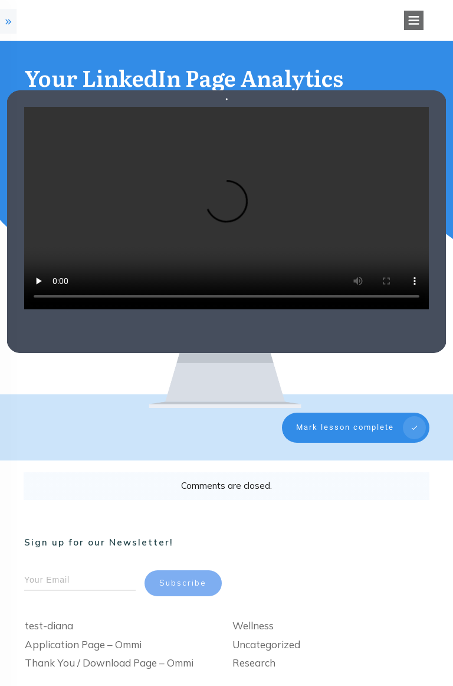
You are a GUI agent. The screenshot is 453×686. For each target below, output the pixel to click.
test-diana (49, 613)
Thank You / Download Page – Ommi (109, 650)
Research (253, 650)
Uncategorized (266, 631)
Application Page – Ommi (83, 631)
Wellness (253, 613)
